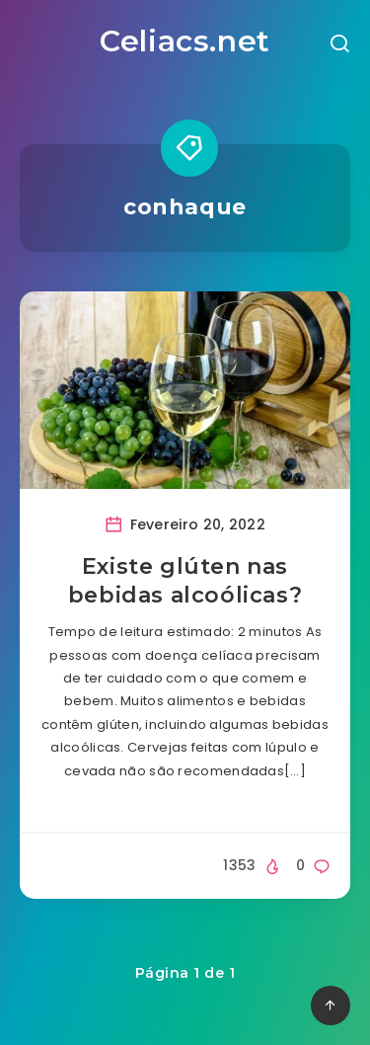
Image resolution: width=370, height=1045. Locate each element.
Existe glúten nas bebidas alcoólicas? (185, 581)
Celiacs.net (185, 41)
